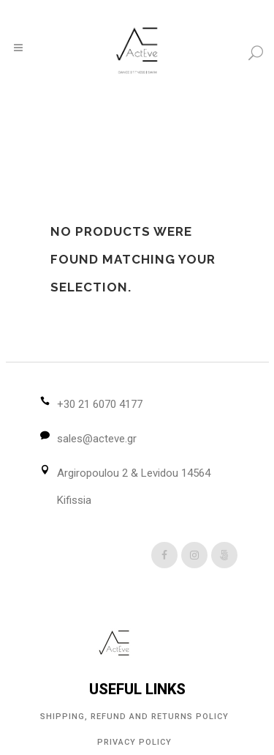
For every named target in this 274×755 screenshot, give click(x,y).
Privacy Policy (134, 742)
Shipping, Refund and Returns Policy (134, 716)
